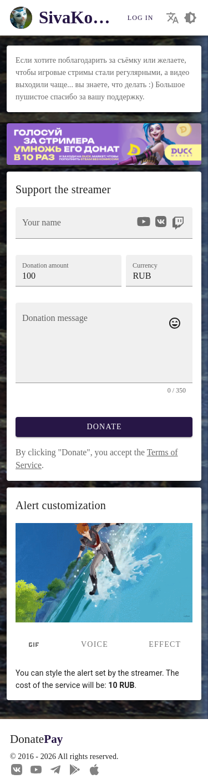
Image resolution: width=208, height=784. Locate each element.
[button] (159, 270)
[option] (143, 221)
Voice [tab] (94, 644)
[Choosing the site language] (172, 18)
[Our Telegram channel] (55, 769)
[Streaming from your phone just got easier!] (75, 769)
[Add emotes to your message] (175, 323)
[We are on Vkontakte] (16, 769)
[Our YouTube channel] (36, 769)
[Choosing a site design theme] (190, 18)
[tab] (33, 644)
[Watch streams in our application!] (94, 769)
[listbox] (160, 223)
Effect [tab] (165, 644)
